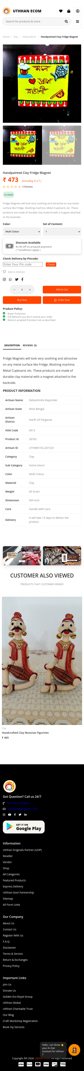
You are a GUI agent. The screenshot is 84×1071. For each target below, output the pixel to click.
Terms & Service (13, 953)
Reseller (8, 856)
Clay (15, 36)
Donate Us (9, 990)
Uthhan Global (12, 1002)
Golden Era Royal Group (17, 996)
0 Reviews (27, 186)
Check (51, 264)
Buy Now (22, 300)
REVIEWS (30, 345)
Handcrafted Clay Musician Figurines (25, 732)
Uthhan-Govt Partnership (18, 892)
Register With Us (13, 935)
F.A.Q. (6, 941)
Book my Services (14, 1027)
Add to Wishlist (16, 272)
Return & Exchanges (15, 960)
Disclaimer (9, 947)
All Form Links (11, 904)
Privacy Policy (11, 966)
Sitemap (8, 898)
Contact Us (9, 929)
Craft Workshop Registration (20, 1021)
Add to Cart (62, 289)
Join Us (7, 984)
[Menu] (77, 21)
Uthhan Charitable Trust (18, 1009)
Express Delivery (13, 886)
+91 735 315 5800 (18, 803)
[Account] (77, 11)
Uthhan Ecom (42, 1058)
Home (6, 36)
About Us (8, 923)
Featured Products (14, 880)
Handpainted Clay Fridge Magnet (59, 36)
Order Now (62, 300)
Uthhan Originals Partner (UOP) (22, 850)
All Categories (11, 874)
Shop (6, 868)
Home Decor (29, 36)
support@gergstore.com (22, 809)
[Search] (66, 21)
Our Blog (8, 1015)
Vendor (7, 862)
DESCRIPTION (12, 345)
